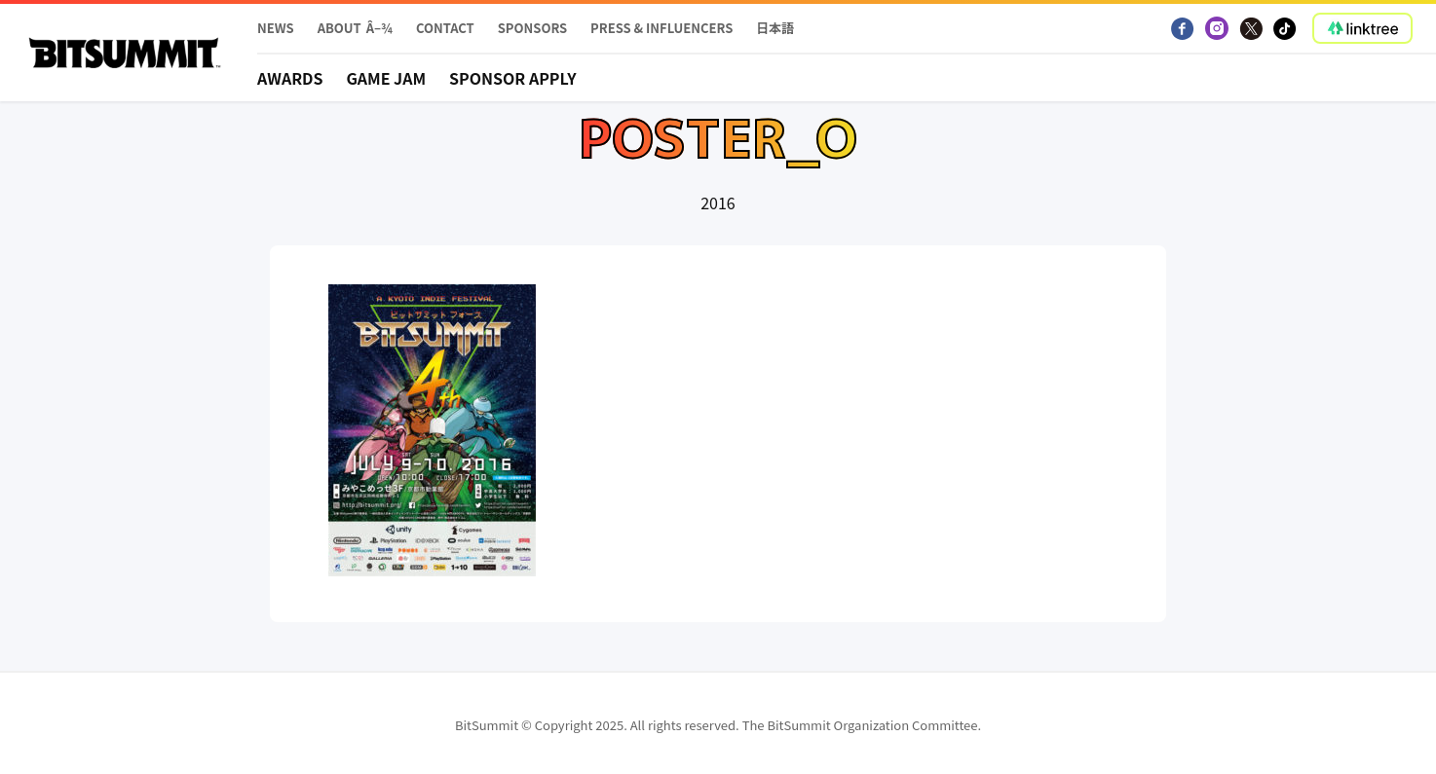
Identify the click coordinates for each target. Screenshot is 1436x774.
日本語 (775, 27)
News (275, 27)
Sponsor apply (512, 78)
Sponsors (532, 27)
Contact (445, 27)
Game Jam (386, 78)
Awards (289, 78)
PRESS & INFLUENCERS (661, 27)
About (339, 27)
